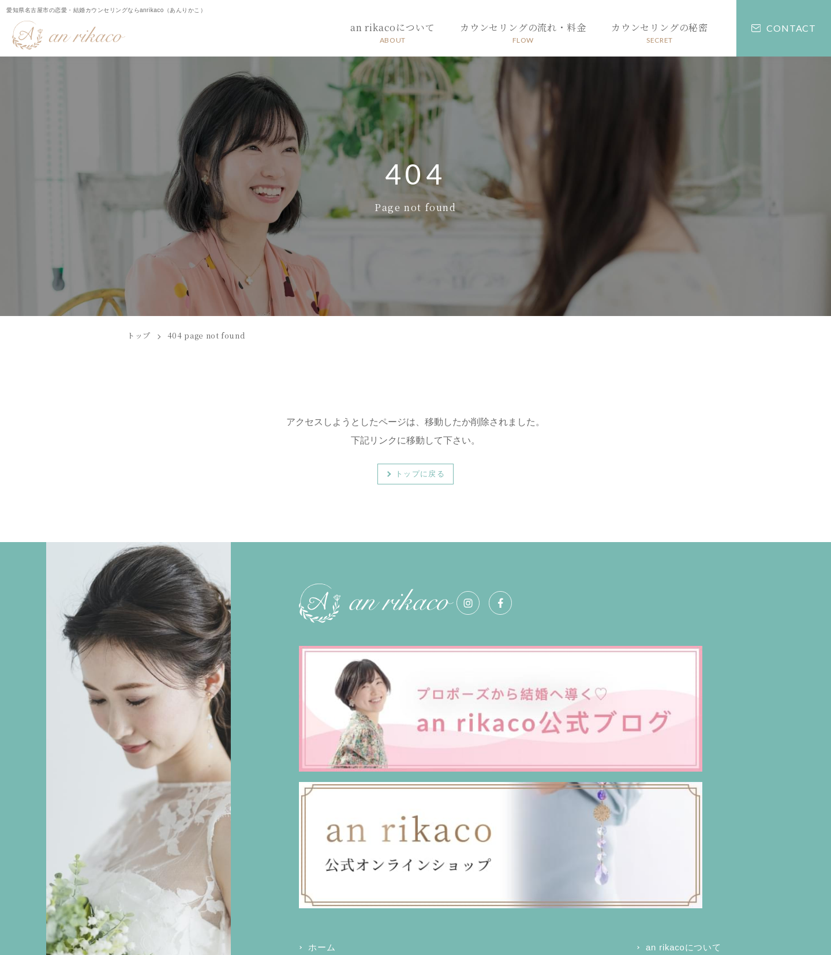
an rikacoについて (496, 750)
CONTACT (783, 27)
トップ (139, 335)
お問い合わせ (485, 776)
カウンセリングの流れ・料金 (653, 750)
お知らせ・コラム (630, 776)
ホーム (321, 750)
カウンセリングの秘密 (353, 776)
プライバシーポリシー (335, 929)
